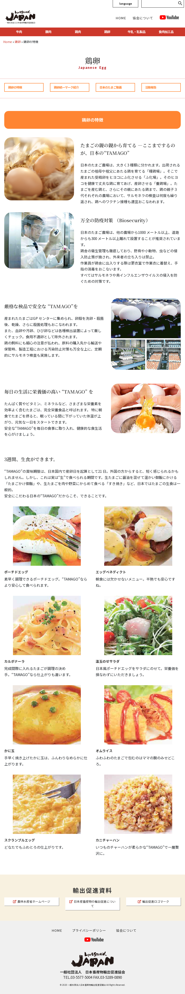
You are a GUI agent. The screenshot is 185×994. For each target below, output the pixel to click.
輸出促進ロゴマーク (153, 901)
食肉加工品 (166, 31)
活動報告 (150, 87)
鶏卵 (107, 31)
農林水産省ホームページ (31, 901)
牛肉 (19, 31)
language (125, 3)
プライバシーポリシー (89, 930)
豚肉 (48, 31)
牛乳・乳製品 (136, 31)
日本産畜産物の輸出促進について (92, 903)
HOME (121, 18)
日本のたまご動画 (111, 87)
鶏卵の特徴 (15, 87)
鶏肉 (78, 31)
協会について (143, 18)
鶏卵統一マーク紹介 (66, 87)
